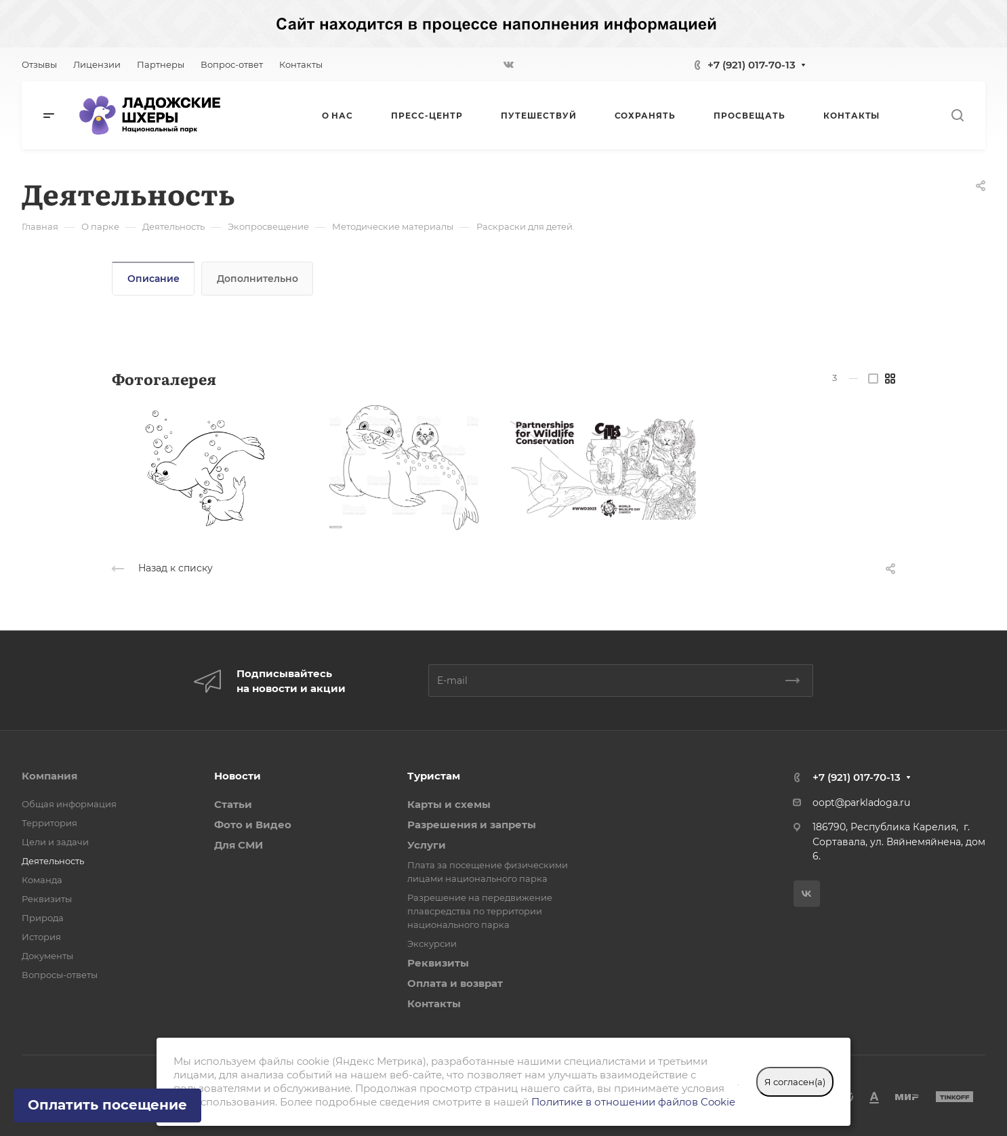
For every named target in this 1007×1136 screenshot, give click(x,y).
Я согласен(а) (794, 1081)
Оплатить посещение (107, 1105)
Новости (237, 775)
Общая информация (69, 803)
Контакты (434, 1003)
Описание (153, 278)
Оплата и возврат (455, 983)
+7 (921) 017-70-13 (751, 64)
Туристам (433, 775)
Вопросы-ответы (60, 974)
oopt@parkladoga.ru (861, 802)
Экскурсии (432, 943)
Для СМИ (238, 844)
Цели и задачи (55, 841)
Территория (49, 822)
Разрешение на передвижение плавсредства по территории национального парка (479, 911)
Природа (43, 917)
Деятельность (53, 860)
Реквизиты (47, 898)
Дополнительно (257, 278)
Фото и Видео (252, 824)
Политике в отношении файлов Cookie (633, 1101)
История (41, 936)
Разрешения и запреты (471, 824)
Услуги (426, 844)
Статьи (233, 804)
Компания (49, 775)
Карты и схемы (449, 804)
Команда (42, 879)
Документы (47, 955)
